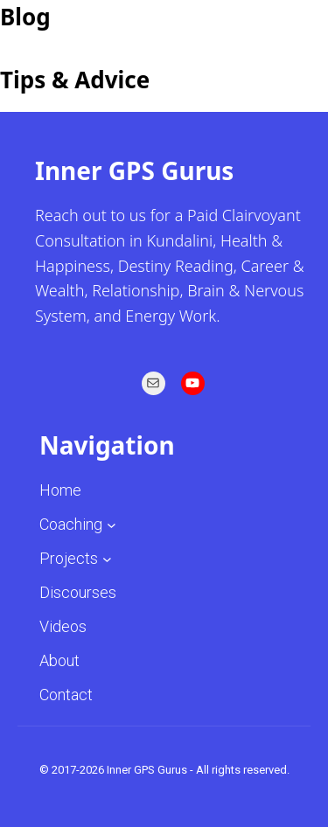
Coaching (70, 524)
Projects (68, 558)
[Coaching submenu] (111, 524)
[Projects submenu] (107, 558)
